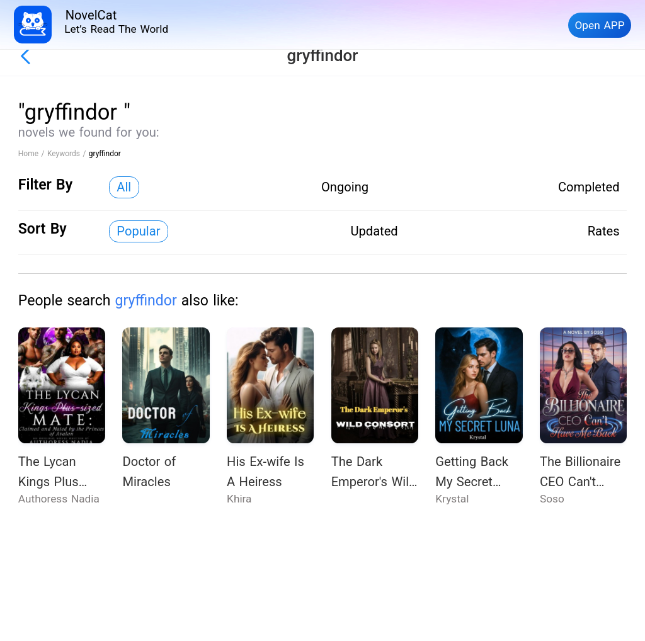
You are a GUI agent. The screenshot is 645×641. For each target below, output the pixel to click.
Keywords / (68, 153)
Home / (32, 153)
